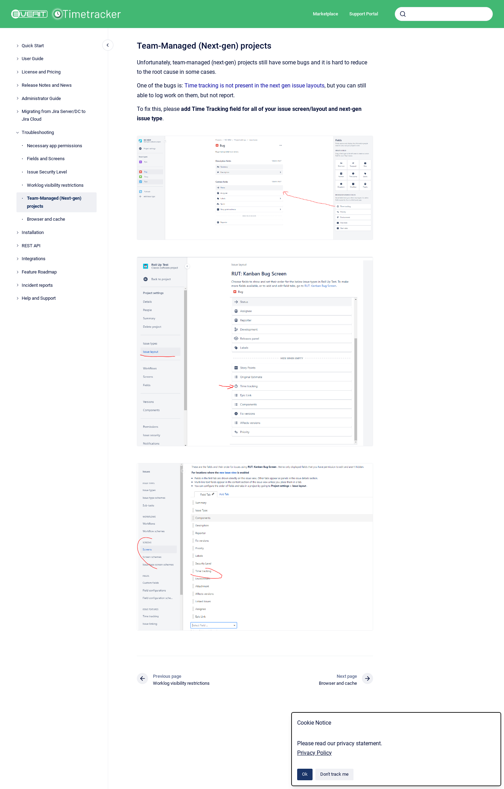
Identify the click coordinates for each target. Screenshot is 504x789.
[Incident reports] (17, 285)
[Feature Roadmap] (17, 272)
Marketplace (325, 13)
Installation (33, 232)
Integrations (34, 258)
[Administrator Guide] (17, 98)
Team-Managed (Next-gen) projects (54, 202)
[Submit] (402, 14)
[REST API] (17, 245)
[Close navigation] (107, 45)
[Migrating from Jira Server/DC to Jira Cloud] (17, 111)
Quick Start (33, 45)
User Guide (32, 58)
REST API (31, 245)
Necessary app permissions (54, 145)
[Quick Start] (17, 46)
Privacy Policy (314, 752)
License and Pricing (41, 71)
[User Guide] (17, 59)
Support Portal (363, 13)
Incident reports (37, 285)
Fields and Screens (46, 158)
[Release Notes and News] (17, 85)
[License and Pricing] (17, 72)
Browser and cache (46, 219)
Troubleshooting (38, 132)
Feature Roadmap (39, 272)
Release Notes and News (47, 85)
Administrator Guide (41, 98)
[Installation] (17, 232)
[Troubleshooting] (17, 132)
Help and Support (39, 298)
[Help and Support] (17, 298)
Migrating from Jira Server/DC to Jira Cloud (53, 115)
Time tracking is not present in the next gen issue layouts (254, 85)
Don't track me (334, 774)
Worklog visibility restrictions (55, 185)
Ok (305, 774)
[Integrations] (17, 259)
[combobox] (443, 14)
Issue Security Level (47, 172)
